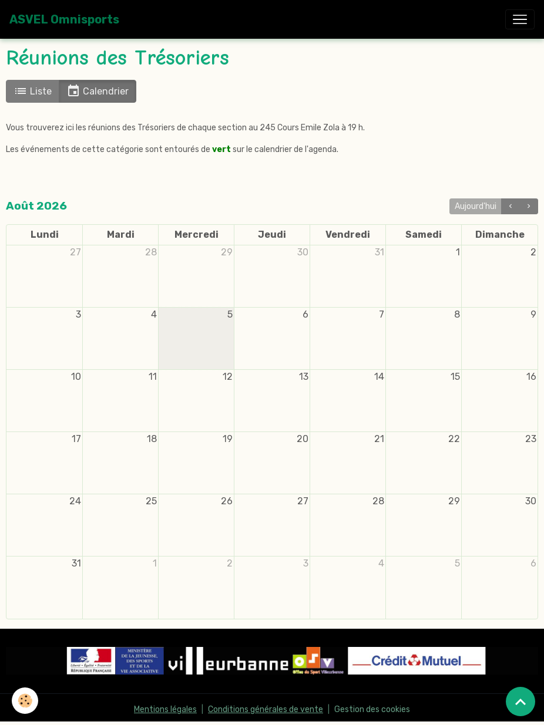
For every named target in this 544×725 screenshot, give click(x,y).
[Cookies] (25, 700)
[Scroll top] (520, 701)
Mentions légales (165, 709)
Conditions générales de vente (265, 709)
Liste (33, 91)
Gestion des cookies (372, 709)
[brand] (64, 19)
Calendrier (97, 91)
